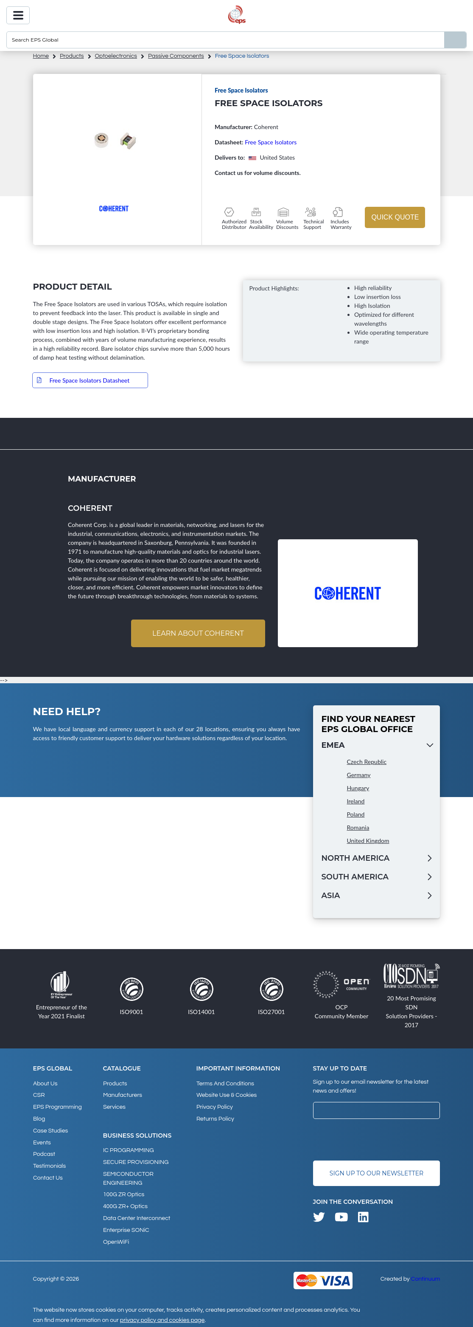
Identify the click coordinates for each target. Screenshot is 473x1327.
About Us (45, 1084)
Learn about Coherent (197, 633)
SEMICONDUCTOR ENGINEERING (128, 1176)
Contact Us (48, 1175)
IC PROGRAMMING (128, 1149)
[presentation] (377, 1139)
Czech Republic (367, 762)
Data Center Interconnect (136, 1216)
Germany (359, 775)
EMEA (333, 745)
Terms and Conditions (225, 1084)
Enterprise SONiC (126, 1227)
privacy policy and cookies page (162, 1317)
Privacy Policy (214, 1107)
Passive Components (176, 56)
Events (42, 1141)
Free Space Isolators (271, 142)
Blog (39, 1118)
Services (114, 1107)
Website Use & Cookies (226, 1095)
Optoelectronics (116, 56)
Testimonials (49, 1164)
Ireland (356, 801)
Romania (358, 827)
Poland (356, 814)
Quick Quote (395, 217)
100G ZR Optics (123, 1193)
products (72, 56)
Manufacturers (122, 1095)
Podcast (44, 1152)
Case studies (50, 1130)
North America (356, 858)
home (41, 56)
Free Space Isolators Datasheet (90, 380)
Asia (331, 896)
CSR (39, 1095)
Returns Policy (215, 1118)
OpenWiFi (116, 1239)
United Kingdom (368, 841)
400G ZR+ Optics (125, 1204)
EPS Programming (57, 1107)
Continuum (425, 1276)
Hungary (358, 788)
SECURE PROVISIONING (135, 1161)
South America (355, 877)
